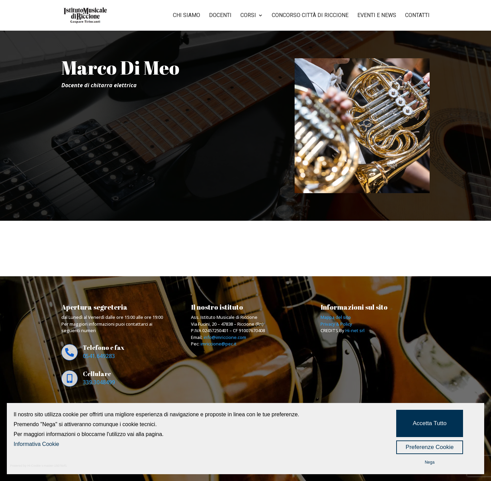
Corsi (248, 15)
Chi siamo (186, 15)
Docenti (220, 15)
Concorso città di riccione (310, 15)
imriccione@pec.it (218, 344)
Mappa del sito (336, 317)
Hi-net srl (354, 330)
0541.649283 (99, 356)
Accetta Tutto (429, 423)
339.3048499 (99, 382)
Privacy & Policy (336, 324)
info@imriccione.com (225, 337)
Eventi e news (376, 15)
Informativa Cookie (36, 444)
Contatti (417, 15)
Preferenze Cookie (430, 447)
